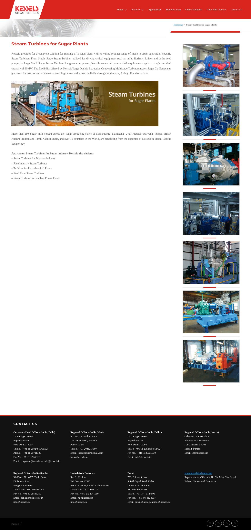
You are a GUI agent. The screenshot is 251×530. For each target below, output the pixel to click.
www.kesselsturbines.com (198, 473)
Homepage (178, 25)
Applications (154, 9)
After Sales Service (216, 9)
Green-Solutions (193, 9)
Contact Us (236, 9)
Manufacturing (173, 9)
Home (120, 9)
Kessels (15, 523)
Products (135, 9)
